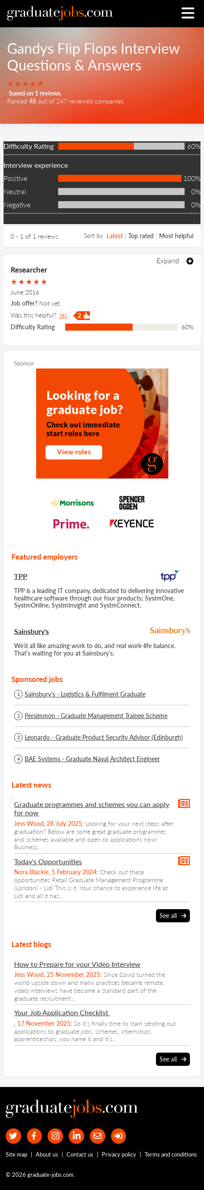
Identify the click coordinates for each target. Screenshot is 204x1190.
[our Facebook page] (34, 1136)
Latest (115, 235)
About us (47, 1154)
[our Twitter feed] (13, 1136)
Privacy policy (119, 1154)
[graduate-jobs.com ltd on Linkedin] (76, 1136)
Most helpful (176, 235)
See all (172, 916)
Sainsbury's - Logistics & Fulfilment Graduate (85, 694)
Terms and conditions (171, 1154)
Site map (16, 1154)
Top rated (141, 235)
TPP (20, 576)
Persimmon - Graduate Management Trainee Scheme (96, 715)
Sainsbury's (31, 631)
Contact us (80, 1154)
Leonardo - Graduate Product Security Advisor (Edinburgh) (104, 737)
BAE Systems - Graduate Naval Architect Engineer (92, 759)
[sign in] (118, 1136)
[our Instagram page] (55, 1136)
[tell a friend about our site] (97, 1136)
